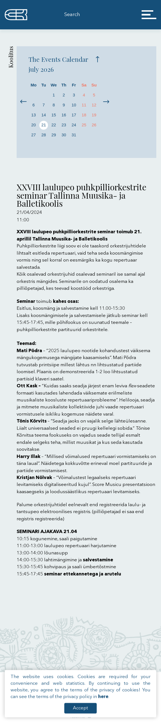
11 (84, 105)
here (103, 705)
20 (33, 125)
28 (43, 135)
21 (43, 125)
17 (73, 115)
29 (54, 135)
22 (54, 125)
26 (94, 125)
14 (43, 115)
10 (73, 105)
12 (94, 105)
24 (73, 125)
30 (64, 135)
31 (73, 135)
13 (33, 115)
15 (54, 115)
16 (64, 115)
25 (84, 125)
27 (33, 135)
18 (84, 115)
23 (64, 125)
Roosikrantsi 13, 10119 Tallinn (107, 678)
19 (94, 115)
